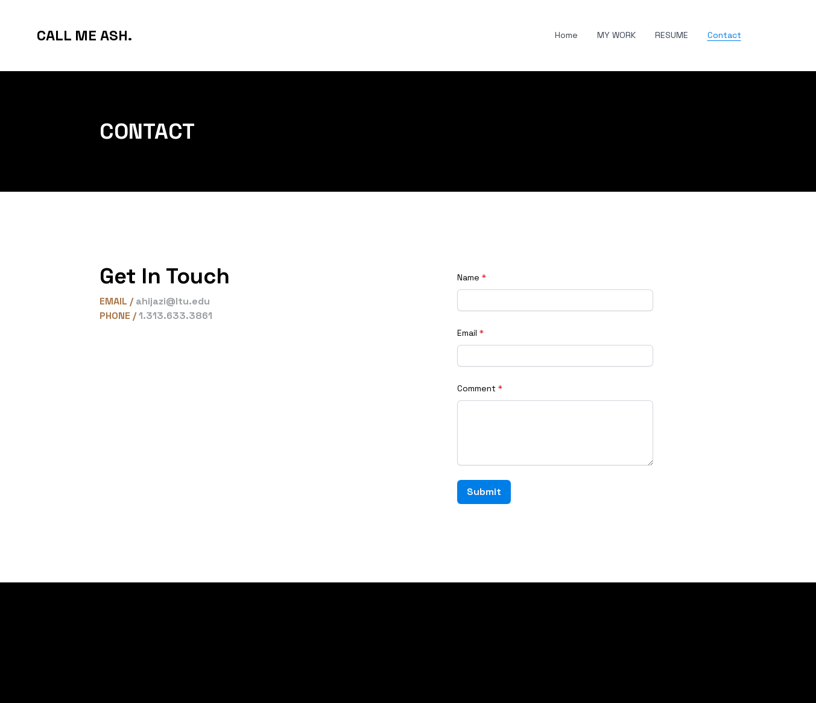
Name (468, 277)
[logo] (84, 36)
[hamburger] (146, 35)
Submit (484, 491)
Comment (476, 388)
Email (467, 332)
